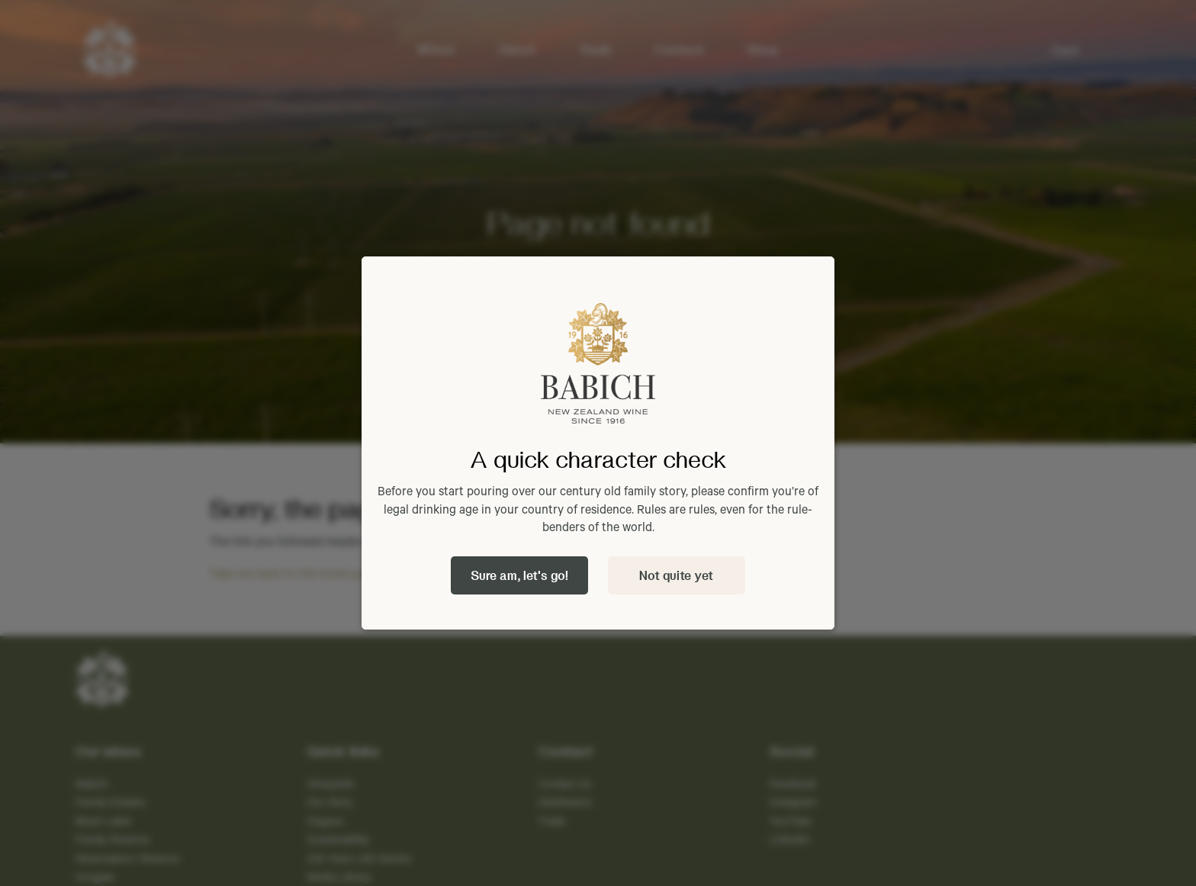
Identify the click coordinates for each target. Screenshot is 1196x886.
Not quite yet (676, 575)
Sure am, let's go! (519, 575)
